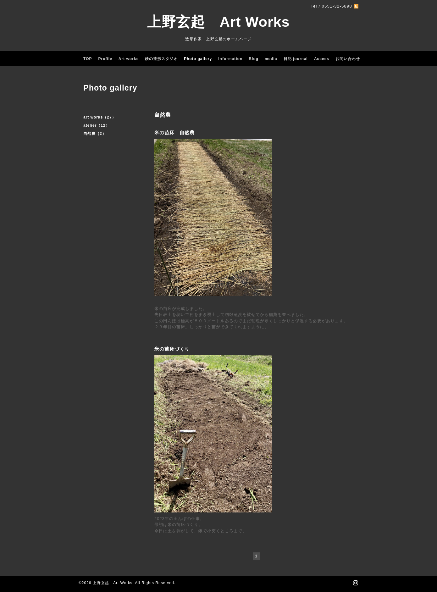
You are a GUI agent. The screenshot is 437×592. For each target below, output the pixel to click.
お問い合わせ (347, 59)
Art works (129, 59)
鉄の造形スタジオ (161, 59)
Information (230, 59)
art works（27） (99, 117)
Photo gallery (198, 59)
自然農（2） (94, 133)
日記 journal (296, 59)
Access (321, 59)
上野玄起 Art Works (218, 22)
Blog (253, 59)
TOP (87, 59)
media (271, 59)
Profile (105, 59)
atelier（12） (96, 125)
